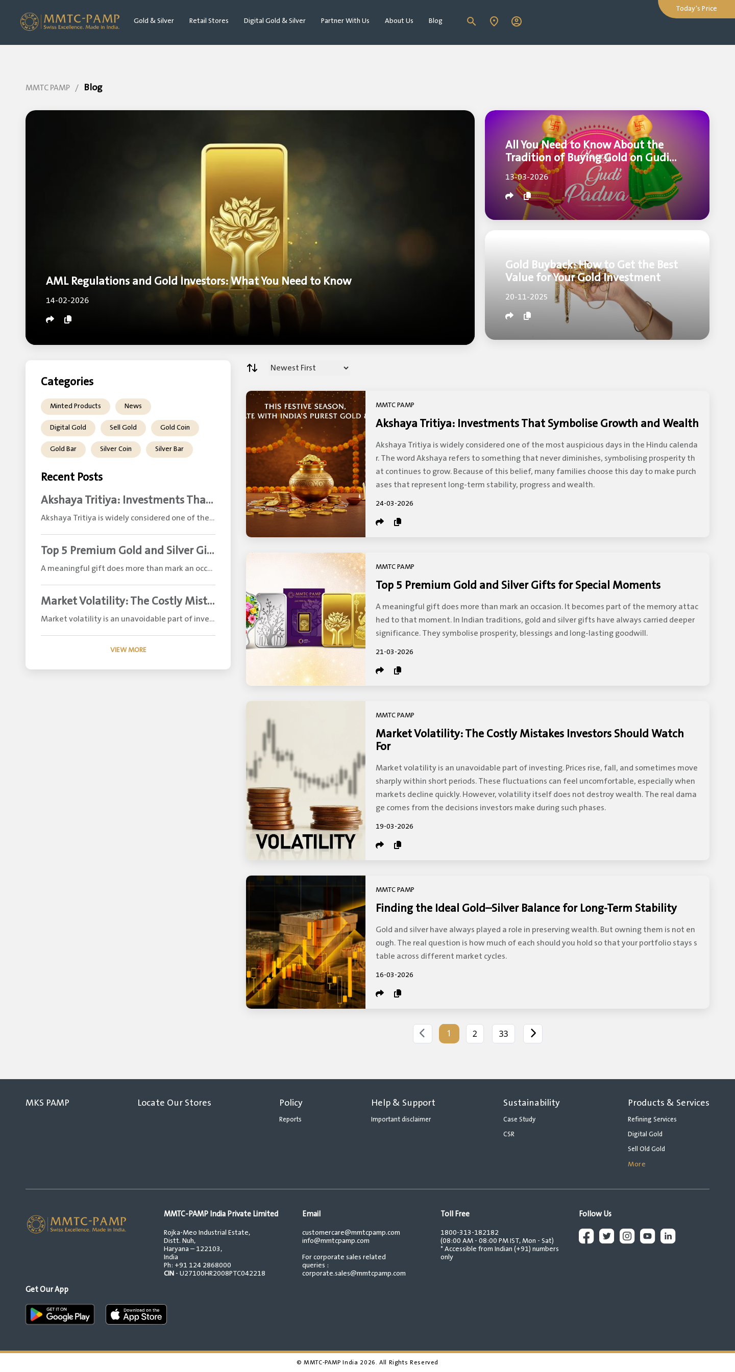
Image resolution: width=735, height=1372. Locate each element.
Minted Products (75, 406)
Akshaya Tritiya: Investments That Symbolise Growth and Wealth (537, 423)
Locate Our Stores (174, 1103)
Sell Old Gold (646, 1149)
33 (503, 1033)
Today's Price (697, 9)
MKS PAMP (47, 1103)
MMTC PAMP (48, 87)
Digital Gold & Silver (275, 21)
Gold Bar (63, 449)
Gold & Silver (154, 21)
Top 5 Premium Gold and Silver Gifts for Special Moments (518, 585)
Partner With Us (345, 21)
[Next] (533, 1033)
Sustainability (531, 1103)
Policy (291, 1103)
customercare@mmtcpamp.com (351, 1233)
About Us (399, 21)
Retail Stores (209, 21)
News (133, 406)
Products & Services (668, 1103)
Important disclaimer (401, 1119)
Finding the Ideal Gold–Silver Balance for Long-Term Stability (526, 908)
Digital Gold (68, 427)
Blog (436, 21)
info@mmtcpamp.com (336, 1241)
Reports (290, 1119)
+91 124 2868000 (203, 1265)
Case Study (519, 1119)
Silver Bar (169, 449)
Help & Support (403, 1103)
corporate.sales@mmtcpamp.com (354, 1273)
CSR (508, 1134)
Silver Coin (116, 449)
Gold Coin (175, 427)
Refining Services (652, 1119)
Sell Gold (123, 427)
